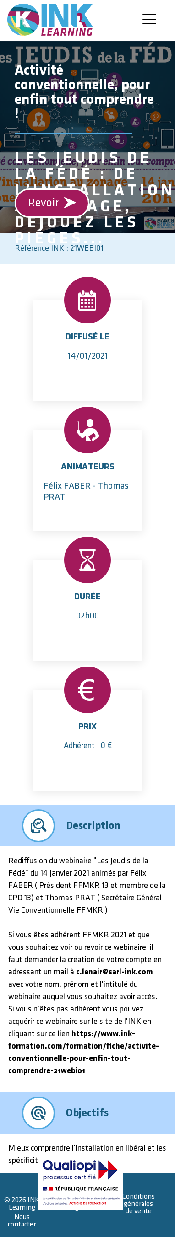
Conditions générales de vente (138, 1204)
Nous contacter (22, 1221)
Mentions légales (80, 1204)
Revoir (52, 203)
